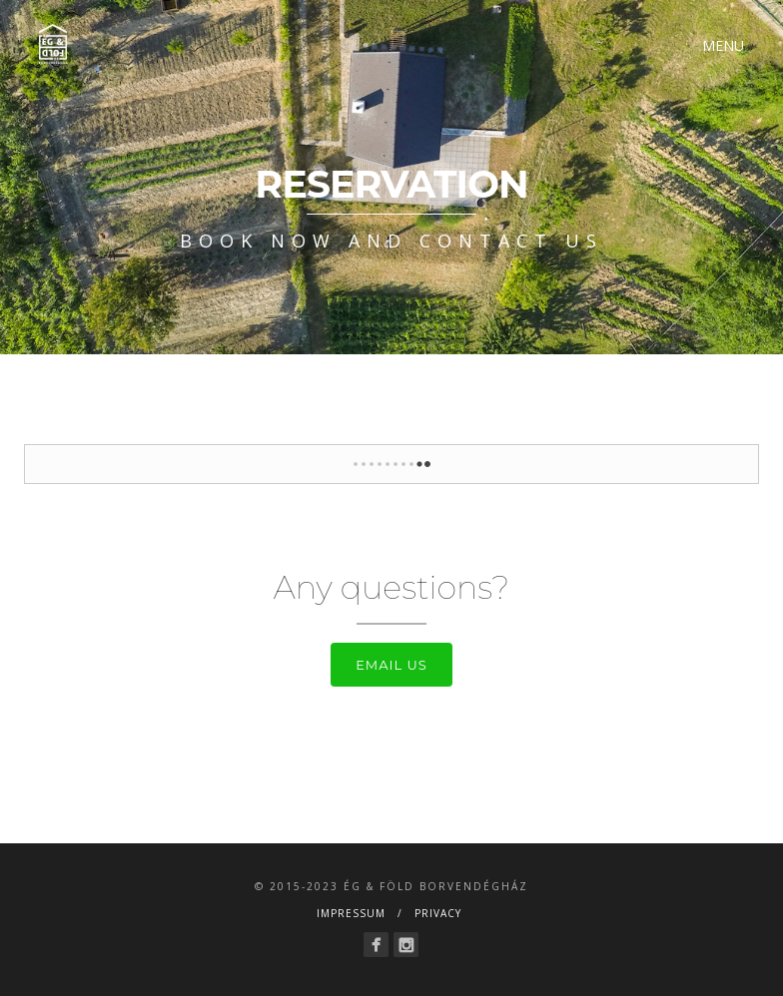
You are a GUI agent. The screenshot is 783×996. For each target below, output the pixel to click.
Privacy (437, 913)
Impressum (351, 913)
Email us (391, 665)
